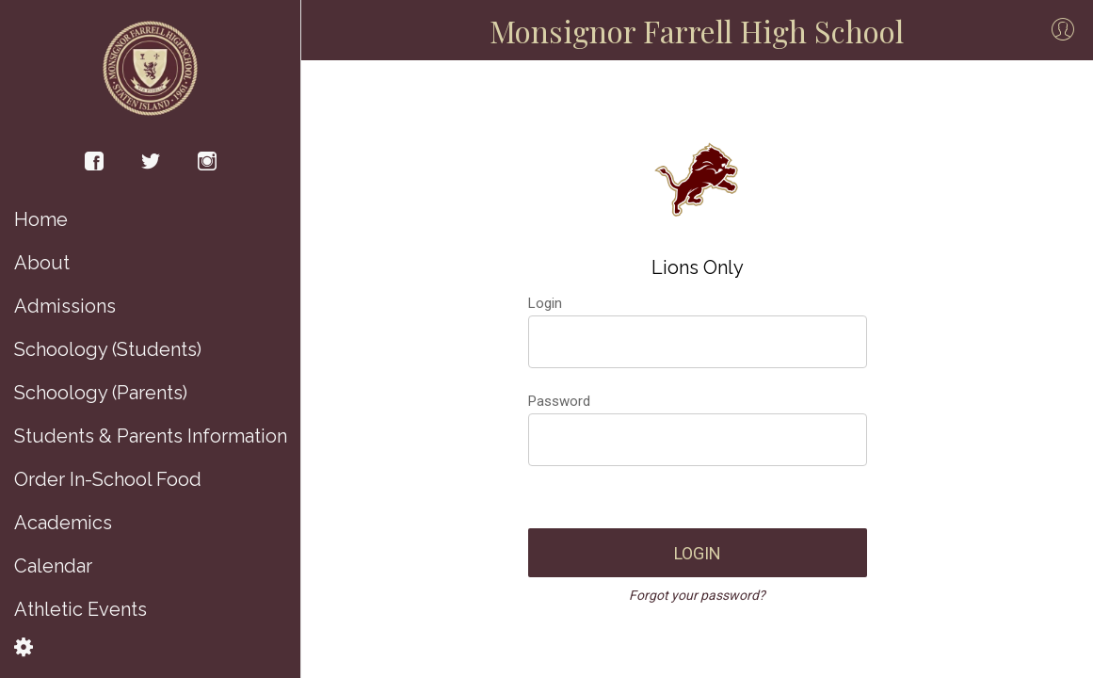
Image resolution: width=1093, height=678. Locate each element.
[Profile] (1062, 30)
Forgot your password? (697, 595)
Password (559, 401)
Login (545, 303)
